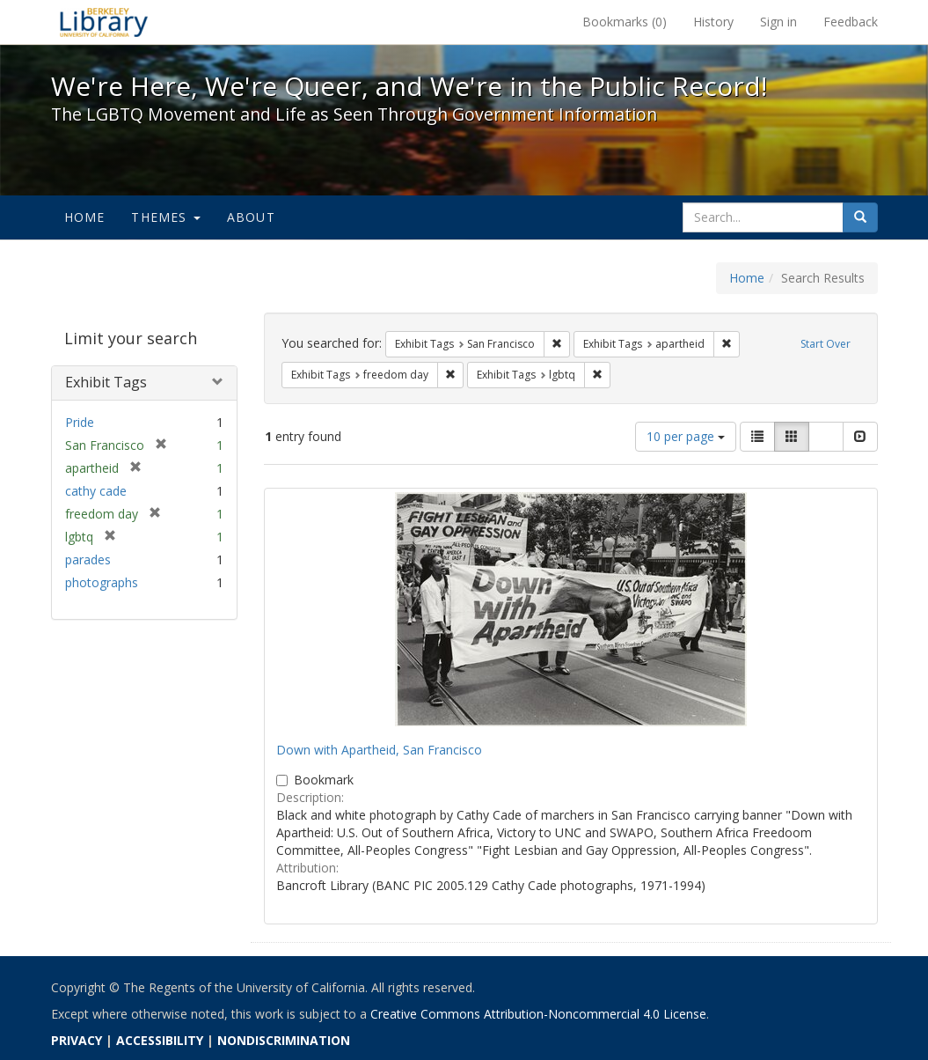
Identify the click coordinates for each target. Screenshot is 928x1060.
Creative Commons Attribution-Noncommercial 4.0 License (538, 1013)
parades (88, 559)
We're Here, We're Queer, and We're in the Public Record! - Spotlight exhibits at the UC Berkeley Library (104, 22)
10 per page (686, 436)
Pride (79, 422)
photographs (101, 582)
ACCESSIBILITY (159, 1040)
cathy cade (96, 490)
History (713, 21)
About (251, 217)
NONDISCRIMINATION (283, 1040)
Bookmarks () (624, 21)
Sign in (778, 21)
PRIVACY (76, 1040)
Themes (165, 217)
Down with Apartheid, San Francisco (379, 749)
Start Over (825, 343)
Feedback (850, 21)
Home (85, 217)
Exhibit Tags (106, 382)
